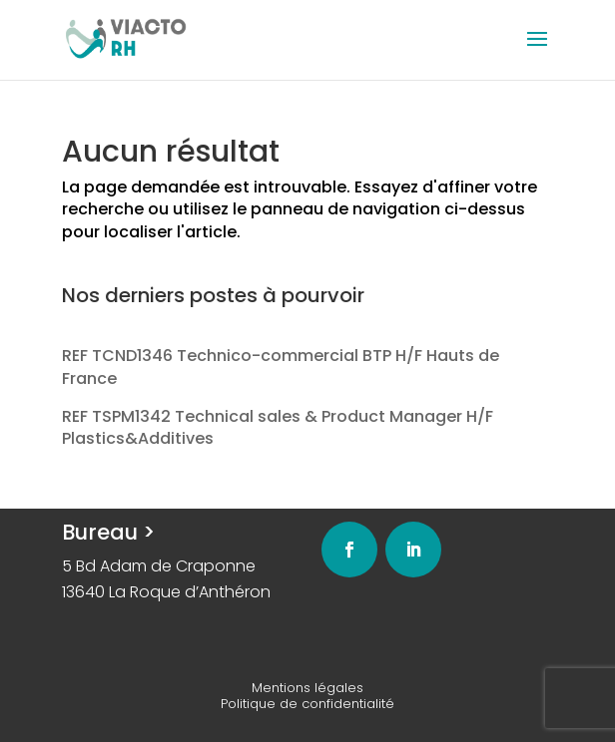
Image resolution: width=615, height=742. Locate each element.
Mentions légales (307, 687)
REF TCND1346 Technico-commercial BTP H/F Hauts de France (280, 366)
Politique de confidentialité (307, 703)
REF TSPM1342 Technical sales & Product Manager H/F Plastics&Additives (277, 427)
